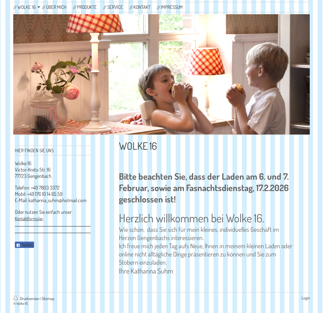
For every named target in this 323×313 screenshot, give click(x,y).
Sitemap (48, 298)
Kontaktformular (29, 218)
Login (306, 297)
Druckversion (26, 298)
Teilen (24, 245)
